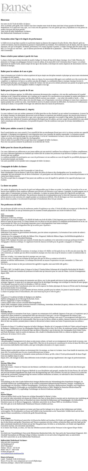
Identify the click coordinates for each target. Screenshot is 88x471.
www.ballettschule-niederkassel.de (12, 453)
